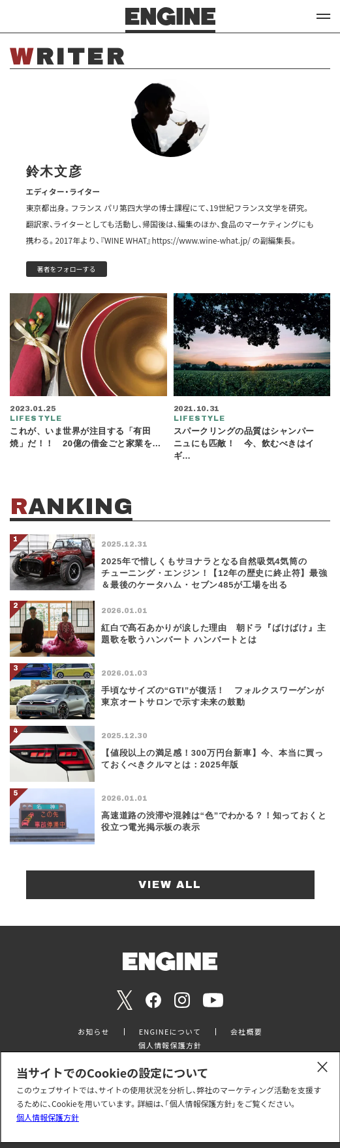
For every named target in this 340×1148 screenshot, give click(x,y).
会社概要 (246, 1031)
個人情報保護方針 (47, 1117)
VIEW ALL (170, 884)
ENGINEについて (170, 1031)
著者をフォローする (66, 269)
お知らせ (94, 1031)
